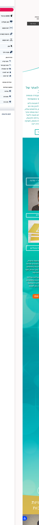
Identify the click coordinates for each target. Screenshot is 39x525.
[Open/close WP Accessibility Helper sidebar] (2, 518)
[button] (19, 2)
